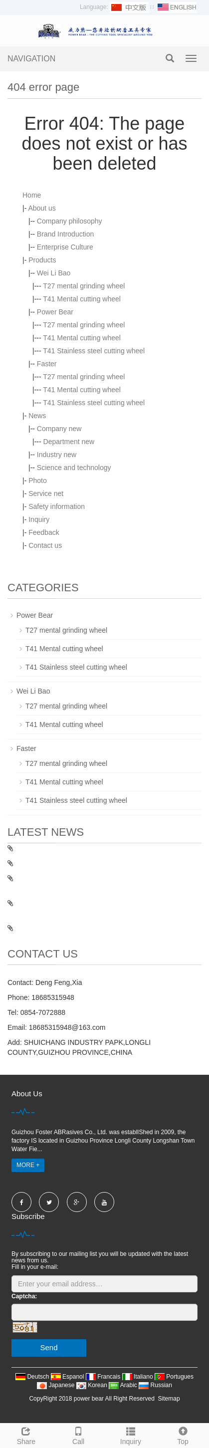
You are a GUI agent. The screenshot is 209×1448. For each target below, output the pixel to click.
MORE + (27, 1165)
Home (31, 195)
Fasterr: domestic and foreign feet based (75, 848)
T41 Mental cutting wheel (82, 299)
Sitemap (169, 1398)
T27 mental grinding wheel (84, 286)
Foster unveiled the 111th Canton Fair (71, 928)
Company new (59, 429)
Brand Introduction (65, 234)
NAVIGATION (31, 58)
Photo (37, 480)
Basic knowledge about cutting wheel (70, 863)
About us (41, 208)
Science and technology (74, 468)
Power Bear (55, 312)
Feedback (43, 532)
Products (42, 260)
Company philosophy (69, 221)
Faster (47, 364)
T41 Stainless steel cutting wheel (94, 351)
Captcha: (24, 1296)
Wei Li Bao (53, 273)
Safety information (56, 506)
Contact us (45, 545)
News (37, 416)
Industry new (56, 455)
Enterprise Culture (65, 247)
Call (78, 1435)
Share (26, 1435)
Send (48, 1347)
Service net (45, 493)
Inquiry (38, 519)
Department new (69, 442)
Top (183, 1435)
